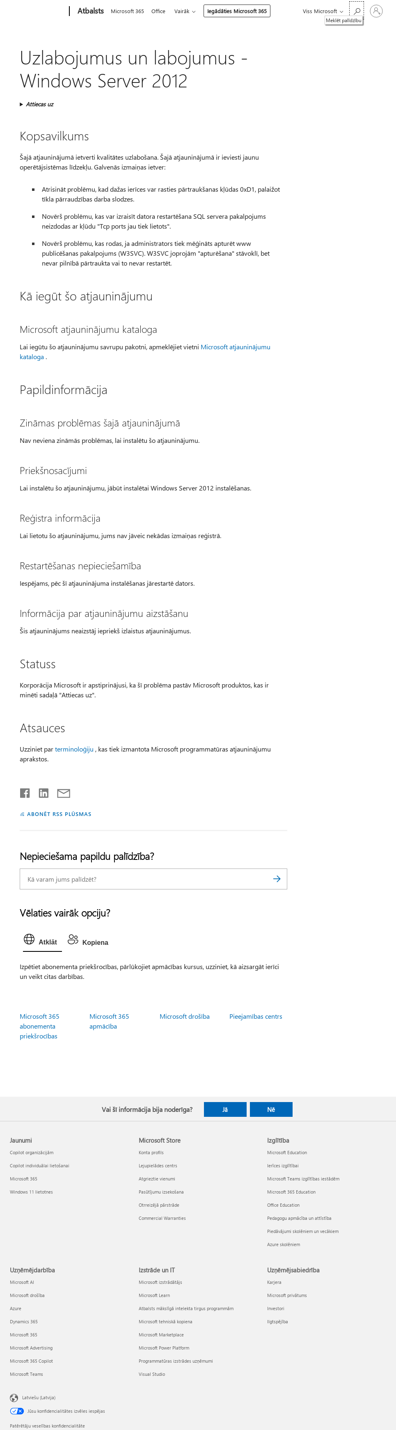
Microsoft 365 (127, 10)
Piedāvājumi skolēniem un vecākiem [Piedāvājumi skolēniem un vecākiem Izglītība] (303, 1231)
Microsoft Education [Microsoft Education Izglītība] (287, 1152)
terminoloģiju (74, 749)
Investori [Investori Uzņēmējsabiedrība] (275, 1308)
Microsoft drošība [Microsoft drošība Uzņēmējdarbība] (27, 1295)
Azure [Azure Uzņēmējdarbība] (15, 1308)
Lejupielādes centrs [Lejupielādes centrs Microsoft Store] (158, 1165)
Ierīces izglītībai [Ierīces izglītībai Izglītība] (283, 1165)
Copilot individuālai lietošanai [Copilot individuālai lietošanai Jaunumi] (39, 1165)
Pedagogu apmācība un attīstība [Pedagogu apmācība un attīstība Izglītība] (299, 1218)
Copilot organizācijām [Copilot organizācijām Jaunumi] (31, 1152)
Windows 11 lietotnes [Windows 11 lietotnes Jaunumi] (31, 1192)
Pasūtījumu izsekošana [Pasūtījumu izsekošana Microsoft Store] (161, 1192)
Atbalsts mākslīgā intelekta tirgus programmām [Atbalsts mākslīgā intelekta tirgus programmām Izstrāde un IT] (186, 1308)
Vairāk (185, 10)
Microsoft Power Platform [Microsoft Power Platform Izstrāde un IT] (164, 1348)
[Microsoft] (38, 11)
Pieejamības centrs (255, 1016)
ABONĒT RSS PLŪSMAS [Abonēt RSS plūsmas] (59, 813)
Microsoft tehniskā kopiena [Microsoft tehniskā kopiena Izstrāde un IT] (165, 1321)
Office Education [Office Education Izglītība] (283, 1205)
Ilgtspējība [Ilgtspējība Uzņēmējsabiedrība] (277, 1321)
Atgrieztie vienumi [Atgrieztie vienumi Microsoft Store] (157, 1179)
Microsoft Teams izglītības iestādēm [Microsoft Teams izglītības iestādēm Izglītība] (303, 1179)
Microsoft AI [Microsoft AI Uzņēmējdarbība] (22, 1282)
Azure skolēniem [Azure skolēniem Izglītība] (283, 1244)
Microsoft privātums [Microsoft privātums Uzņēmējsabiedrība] (287, 1295)
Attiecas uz (39, 104)
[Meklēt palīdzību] (356, 10)
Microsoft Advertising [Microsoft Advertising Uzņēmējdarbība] (31, 1348)
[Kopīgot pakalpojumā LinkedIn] (40, 791)
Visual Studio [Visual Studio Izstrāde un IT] (152, 1374)
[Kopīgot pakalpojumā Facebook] (25, 791)
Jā (225, 1109)
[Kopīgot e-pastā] (60, 791)
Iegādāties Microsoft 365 (240, 10)
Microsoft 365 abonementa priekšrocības (40, 1026)
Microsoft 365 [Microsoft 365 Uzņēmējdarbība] (23, 1334)
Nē (271, 1109)
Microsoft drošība (185, 1016)
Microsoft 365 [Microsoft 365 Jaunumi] (23, 1179)
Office (160, 10)
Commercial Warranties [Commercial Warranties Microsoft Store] (162, 1218)
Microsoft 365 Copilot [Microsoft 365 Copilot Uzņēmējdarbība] (31, 1361)
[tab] (42, 941)
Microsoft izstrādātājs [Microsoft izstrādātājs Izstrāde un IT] (160, 1282)
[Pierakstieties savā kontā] (376, 11)
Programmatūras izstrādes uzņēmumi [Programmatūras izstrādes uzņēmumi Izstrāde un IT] (176, 1361)
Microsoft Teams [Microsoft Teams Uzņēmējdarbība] (26, 1374)
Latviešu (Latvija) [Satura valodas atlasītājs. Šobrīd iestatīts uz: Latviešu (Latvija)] (38, 1397)
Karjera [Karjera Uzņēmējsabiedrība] (274, 1282)
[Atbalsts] (89, 11)
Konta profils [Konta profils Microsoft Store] (151, 1152)
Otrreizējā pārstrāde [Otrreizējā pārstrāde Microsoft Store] (159, 1205)
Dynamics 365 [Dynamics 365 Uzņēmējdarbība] (24, 1321)
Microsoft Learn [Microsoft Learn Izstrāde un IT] (154, 1295)
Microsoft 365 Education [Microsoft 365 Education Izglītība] (291, 1192)
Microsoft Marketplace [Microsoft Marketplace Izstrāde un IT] (161, 1334)
